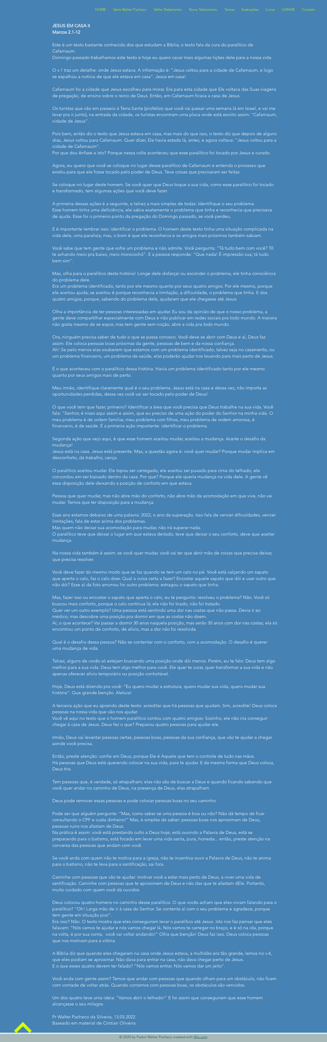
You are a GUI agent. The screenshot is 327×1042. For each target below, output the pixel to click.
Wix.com (200, 1037)
